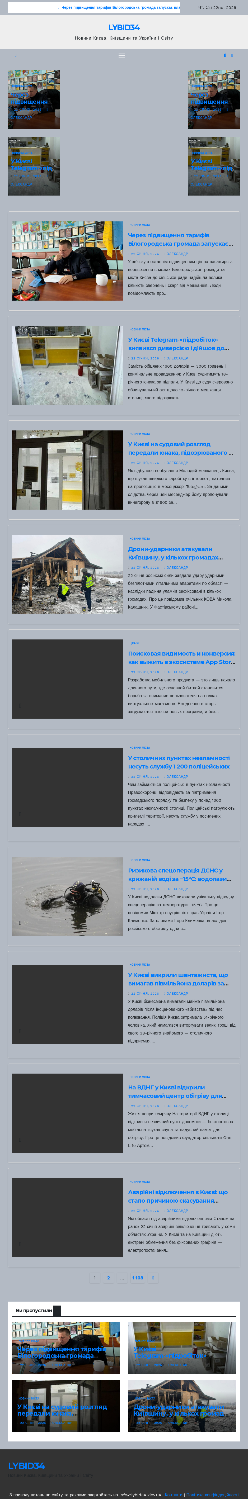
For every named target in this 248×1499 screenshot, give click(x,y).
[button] (225, 55)
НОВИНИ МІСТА (22, 86)
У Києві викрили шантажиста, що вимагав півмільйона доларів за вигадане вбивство (178, 984)
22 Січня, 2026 (28, 109)
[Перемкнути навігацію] (121, 55)
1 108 (137, 1278)
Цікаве (134, 643)
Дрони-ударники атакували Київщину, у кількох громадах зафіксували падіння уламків (173, 557)
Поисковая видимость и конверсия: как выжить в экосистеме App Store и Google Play (182, 662)
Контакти (174, 1494)
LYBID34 (123, 27)
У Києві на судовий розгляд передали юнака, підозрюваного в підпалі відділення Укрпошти (180, 453)
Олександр (176, 254)
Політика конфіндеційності (212, 1494)
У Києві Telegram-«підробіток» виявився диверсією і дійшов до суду (176, 348)
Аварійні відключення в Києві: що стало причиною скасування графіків (178, 1201)
